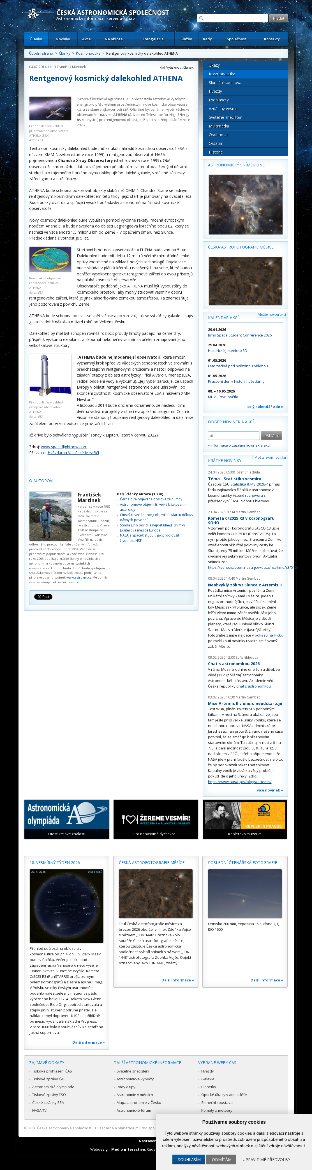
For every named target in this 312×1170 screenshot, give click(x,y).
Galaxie (207, 1078)
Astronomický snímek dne (236, 165)
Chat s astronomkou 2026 (234, 663)
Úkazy (214, 65)
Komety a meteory (216, 1110)
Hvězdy (215, 91)
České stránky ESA (48, 1102)
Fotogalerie (153, 38)
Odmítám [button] (222, 1159)
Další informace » (88, 1042)
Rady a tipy (126, 1086)
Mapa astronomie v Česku (139, 1102)
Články (36, 38)
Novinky (63, 38)
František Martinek (71, 66)
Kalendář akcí (223, 317)
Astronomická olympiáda (53, 1086)
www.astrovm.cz (78, 577)
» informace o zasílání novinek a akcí (239, 445)
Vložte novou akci (272, 314)
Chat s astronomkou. (254, 686)
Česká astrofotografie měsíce (241, 247)
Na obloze (114, 38)
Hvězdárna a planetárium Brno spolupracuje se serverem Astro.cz (151, 1127)
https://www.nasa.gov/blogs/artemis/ (240, 781)
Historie (216, 152)
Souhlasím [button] (189, 1159)
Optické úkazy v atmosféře (224, 1094)
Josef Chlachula (248, 472)
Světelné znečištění (226, 117)
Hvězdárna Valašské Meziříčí (73, 452)
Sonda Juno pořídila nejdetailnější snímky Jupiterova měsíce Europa (152, 528)
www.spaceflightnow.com (64, 446)
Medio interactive (128, 1149)
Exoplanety (219, 100)
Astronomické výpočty (135, 1078)
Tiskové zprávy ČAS (49, 1078)
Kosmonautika (88, 53)
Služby (186, 38)
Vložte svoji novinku (270, 457)
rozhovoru (254, 495)
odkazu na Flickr (268, 635)
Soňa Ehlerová (247, 657)
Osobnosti (218, 134)
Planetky (208, 1086)
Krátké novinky (224, 460)
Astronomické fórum (134, 1110)
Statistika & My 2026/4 (249, 484)
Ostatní (215, 143)
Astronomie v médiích (135, 1094)
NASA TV (39, 1110)
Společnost (236, 38)
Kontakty (272, 38)
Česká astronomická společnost (64, 1127)
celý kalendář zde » (265, 406)
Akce (86, 38)
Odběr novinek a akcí (231, 421)
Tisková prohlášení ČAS (52, 1071)
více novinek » (270, 790)
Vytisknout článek (179, 67)
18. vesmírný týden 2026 (55, 862)
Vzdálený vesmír (223, 108)
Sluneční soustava (225, 82)
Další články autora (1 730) (140, 494)
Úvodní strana (41, 53)
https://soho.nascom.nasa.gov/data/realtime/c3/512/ (253, 567)
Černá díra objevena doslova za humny (151, 499)
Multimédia (219, 126)
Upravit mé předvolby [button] (266, 1159)
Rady (207, 38)
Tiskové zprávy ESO (49, 1094)
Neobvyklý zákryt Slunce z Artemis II (245, 585)
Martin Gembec (248, 512)
